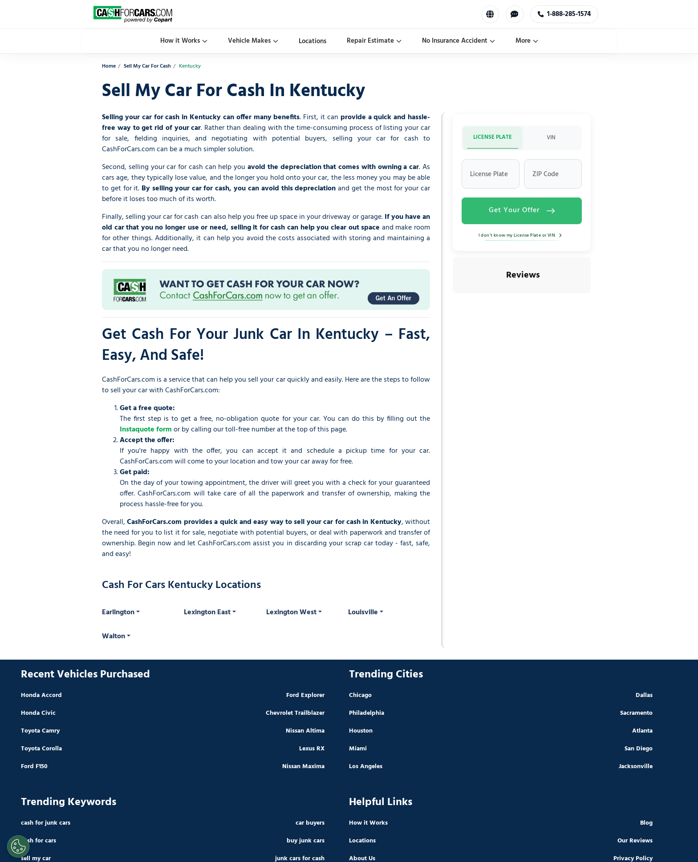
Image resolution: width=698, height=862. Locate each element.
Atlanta (642, 731)
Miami (358, 748)
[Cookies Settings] (18, 846)
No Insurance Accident (458, 41)
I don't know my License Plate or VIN (522, 235)
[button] (453, 302)
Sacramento (636, 713)
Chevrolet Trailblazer (295, 713)
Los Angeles (365, 766)
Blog (646, 823)
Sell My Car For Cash (147, 66)
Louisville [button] (363, 612)
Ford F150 (34, 766)
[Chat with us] (515, 14)
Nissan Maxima (303, 766)
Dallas (644, 695)
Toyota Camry (40, 731)
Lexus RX (312, 748)
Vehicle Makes (253, 41)
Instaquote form (146, 429)
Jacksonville (636, 766)
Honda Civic (38, 713)
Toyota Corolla (41, 748)
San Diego (639, 748)
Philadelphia (366, 713)
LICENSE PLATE (492, 137)
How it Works (183, 41)
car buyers (310, 823)
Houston (361, 731)
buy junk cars (306, 841)
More (526, 41)
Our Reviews (635, 841)
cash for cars (38, 841)
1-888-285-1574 (564, 14)
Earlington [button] (118, 612)
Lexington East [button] (207, 612)
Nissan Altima (305, 731)
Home (109, 66)
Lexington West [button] (291, 612)
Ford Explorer (305, 695)
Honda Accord (41, 695)
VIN (551, 137)
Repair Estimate (374, 41)
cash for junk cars (45, 823)
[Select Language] (490, 14)
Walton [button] (113, 636)
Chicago (360, 695)
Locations (312, 41)
